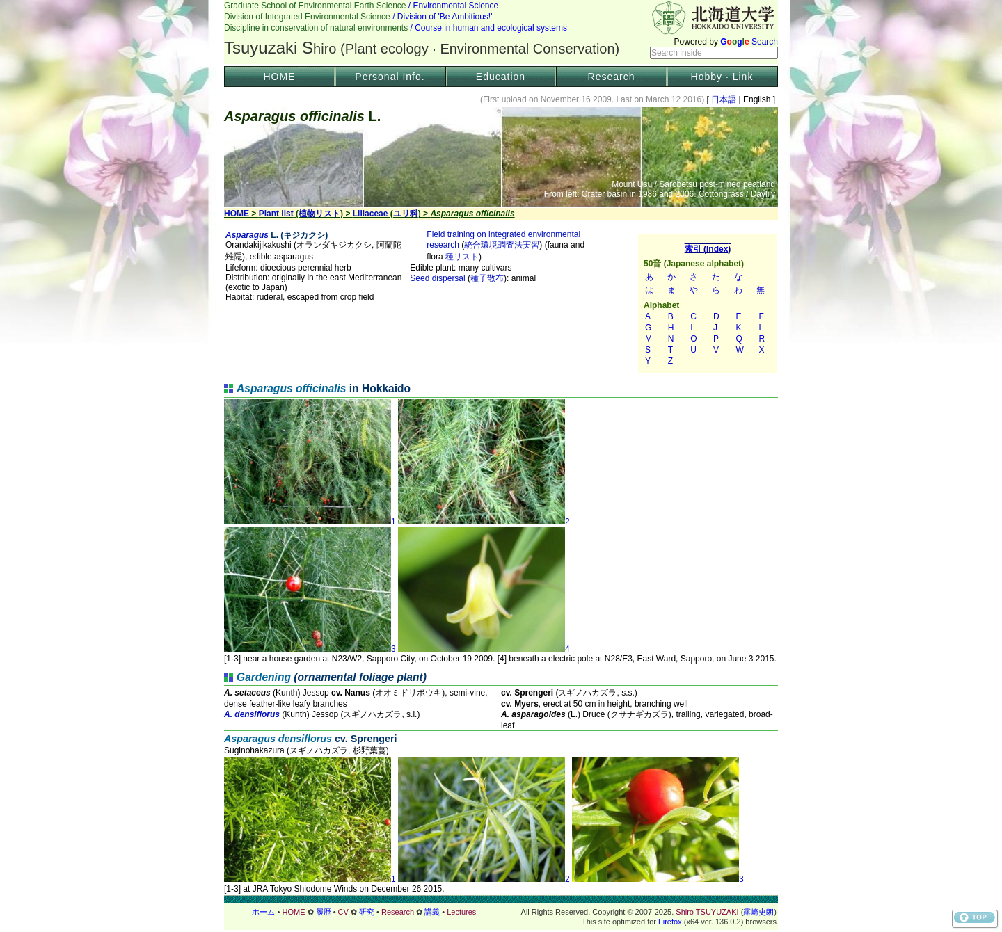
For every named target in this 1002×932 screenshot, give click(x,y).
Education (500, 76)
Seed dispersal (437, 278)
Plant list (276, 213)
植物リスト (319, 213)
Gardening (264, 677)
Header (501, 32)
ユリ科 (405, 213)
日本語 (724, 99)
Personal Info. (389, 76)
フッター (501, 912)
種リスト (462, 257)
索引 (707, 303)
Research (611, 76)
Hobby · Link (722, 76)
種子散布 (487, 278)
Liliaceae (370, 213)
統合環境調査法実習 (501, 245)
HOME (280, 76)
